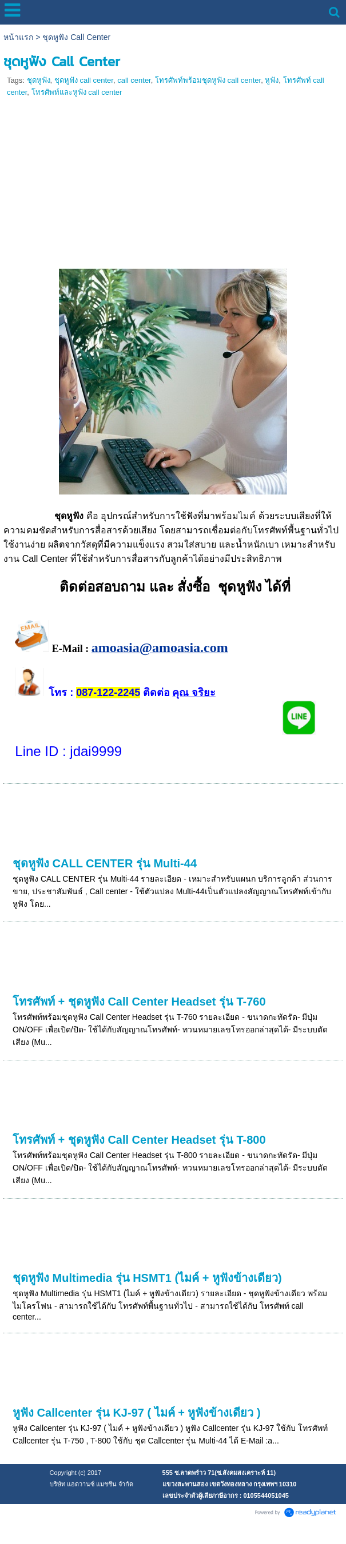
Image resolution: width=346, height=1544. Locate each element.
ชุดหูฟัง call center (83, 80)
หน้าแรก (18, 37)
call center (134, 80)
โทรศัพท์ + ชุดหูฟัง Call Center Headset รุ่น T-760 (139, 1001)
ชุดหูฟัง (38, 80)
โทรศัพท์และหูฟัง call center (76, 92)
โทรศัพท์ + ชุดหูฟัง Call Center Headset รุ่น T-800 (139, 1139)
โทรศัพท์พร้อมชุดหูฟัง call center (208, 80)
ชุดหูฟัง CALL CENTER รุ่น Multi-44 (105, 863)
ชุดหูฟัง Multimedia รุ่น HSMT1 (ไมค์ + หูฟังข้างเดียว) (147, 1278)
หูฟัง (272, 80)
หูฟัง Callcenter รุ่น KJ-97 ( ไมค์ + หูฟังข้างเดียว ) (137, 1412)
